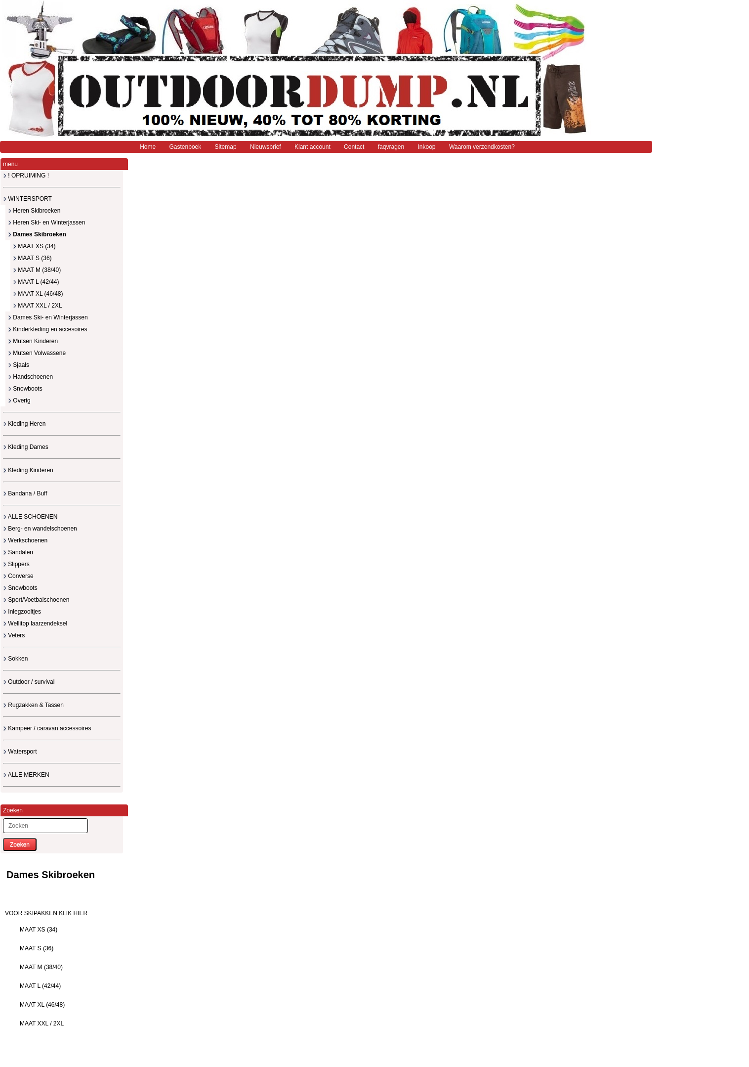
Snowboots (25, 388)
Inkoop (427, 146)
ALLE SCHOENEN (30, 516)
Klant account (312, 146)
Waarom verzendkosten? (482, 146)
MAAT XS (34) (34, 246)
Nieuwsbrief (265, 146)
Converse (18, 576)
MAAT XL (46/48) (38, 293)
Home (148, 146)
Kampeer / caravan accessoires (47, 728)
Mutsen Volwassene (37, 353)
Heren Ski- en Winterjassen (46, 222)
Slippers (16, 564)
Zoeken (20, 844)
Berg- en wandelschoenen (40, 528)
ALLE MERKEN (26, 774)
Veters (14, 635)
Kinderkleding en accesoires (47, 329)
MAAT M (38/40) (37, 270)
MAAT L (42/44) (36, 281)
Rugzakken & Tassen (33, 705)
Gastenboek (185, 146)
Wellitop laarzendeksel (35, 623)
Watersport (20, 751)
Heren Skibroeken (34, 210)
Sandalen (18, 552)
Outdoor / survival (28, 681)
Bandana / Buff (25, 493)
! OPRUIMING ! (26, 175)
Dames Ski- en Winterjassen (48, 317)
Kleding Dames (25, 447)
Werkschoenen (25, 540)
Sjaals (18, 364)
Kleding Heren (24, 423)
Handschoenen (30, 376)
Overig (19, 400)
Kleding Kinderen (28, 470)
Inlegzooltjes (22, 611)
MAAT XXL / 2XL (37, 305)
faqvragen (391, 146)
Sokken (15, 658)
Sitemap (226, 146)
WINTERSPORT (27, 198)
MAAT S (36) (32, 258)
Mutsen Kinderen (33, 341)
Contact (354, 146)
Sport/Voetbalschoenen (36, 599)
